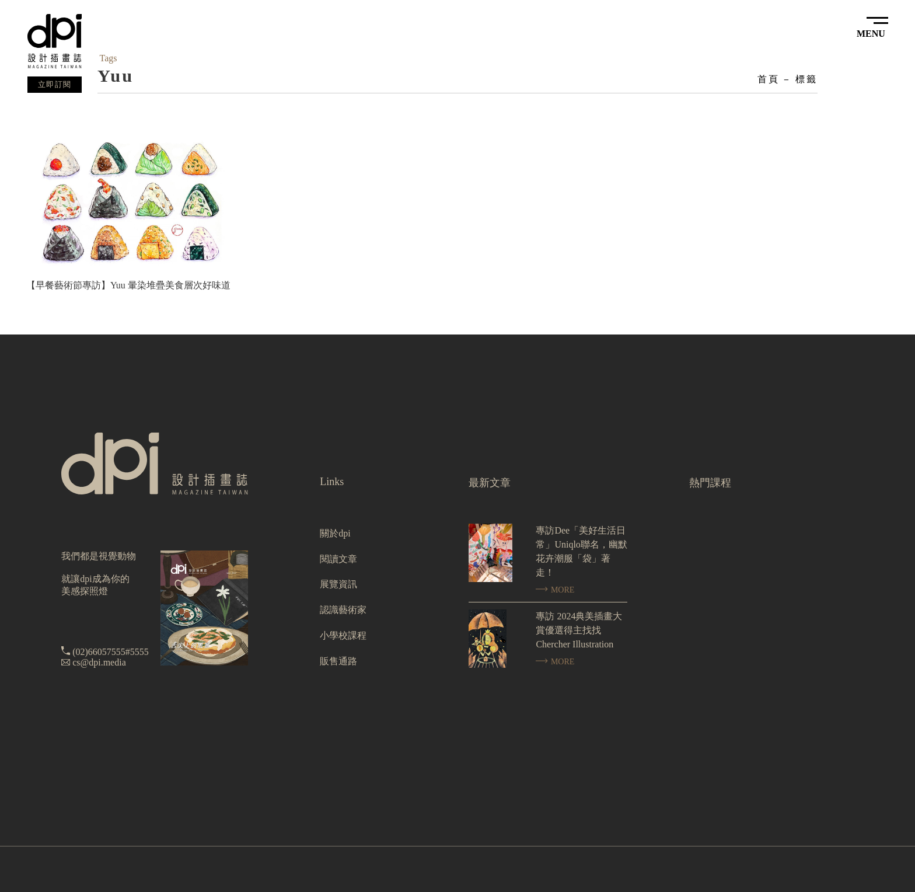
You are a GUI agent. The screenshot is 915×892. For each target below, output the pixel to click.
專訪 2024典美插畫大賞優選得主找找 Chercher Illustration (579, 630)
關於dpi (335, 533)
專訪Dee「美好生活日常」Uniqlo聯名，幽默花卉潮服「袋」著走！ (581, 551)
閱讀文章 (338, 559)
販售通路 (338, 661)
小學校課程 (343, 635)
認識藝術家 (343, 610)
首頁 (768, 79)
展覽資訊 (338, 584)
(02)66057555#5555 (110, 652)
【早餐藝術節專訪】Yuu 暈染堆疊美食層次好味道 (128, 285)
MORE (555, 590)
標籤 (806, 79)
